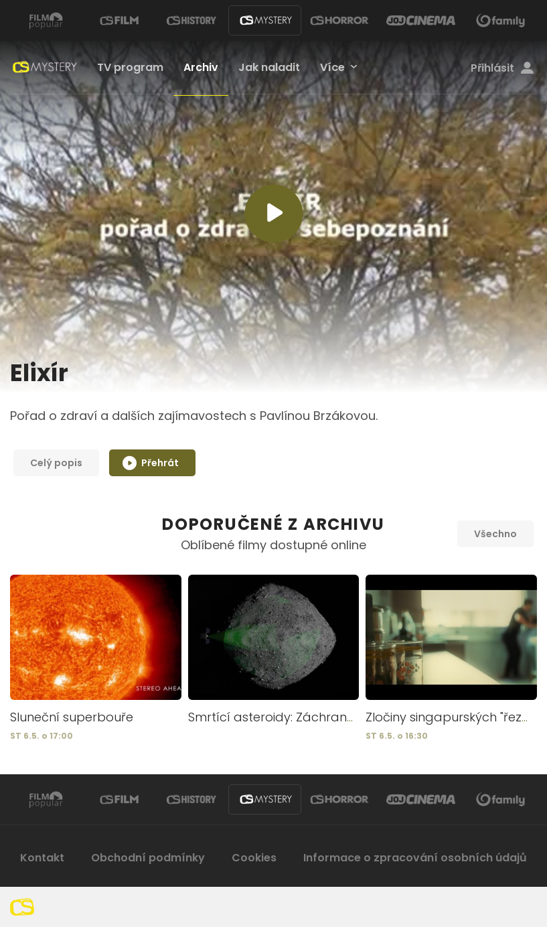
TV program (130, 67)
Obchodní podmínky (148, 857)
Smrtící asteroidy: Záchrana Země (290, 717)
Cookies (254, 857)
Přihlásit (502, 68)
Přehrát (151, 462)
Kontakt (42, 857)
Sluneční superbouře (71, 717)
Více (332, 67)
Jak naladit (269, 67)
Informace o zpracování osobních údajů (415, 857)
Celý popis (56, 463)
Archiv (200, 67)
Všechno (495, 534)
